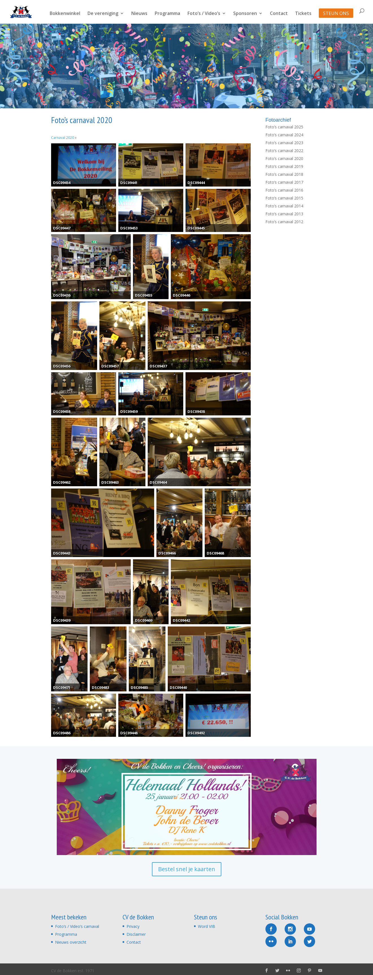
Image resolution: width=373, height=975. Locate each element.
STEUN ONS (336, 13)
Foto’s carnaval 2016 (284, 190)
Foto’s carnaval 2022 (284, 150)
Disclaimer (136, 934)
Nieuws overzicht (70, 942)
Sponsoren (245, 13)
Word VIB (206, 926)
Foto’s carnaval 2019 (284, 166)
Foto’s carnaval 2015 (284, 198)
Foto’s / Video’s (203, 13)
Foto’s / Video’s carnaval (77, 926)
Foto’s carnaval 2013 (284, 213)
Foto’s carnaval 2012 (284, 221)
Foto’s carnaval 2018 (284, 174)
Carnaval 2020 (62, 137)
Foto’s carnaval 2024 (284, 134)
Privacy (132, 926)
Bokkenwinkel (65, 13)
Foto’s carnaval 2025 (284, 127)
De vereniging (103, 13)
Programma (167, 13)
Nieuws (139, 13)
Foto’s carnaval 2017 (284, 182)
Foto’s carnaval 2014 (284, 206)
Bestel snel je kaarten (186, 869)
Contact (279, 13)
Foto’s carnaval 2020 (284, 158)
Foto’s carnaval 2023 (284, 142)
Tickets (303, 13)
